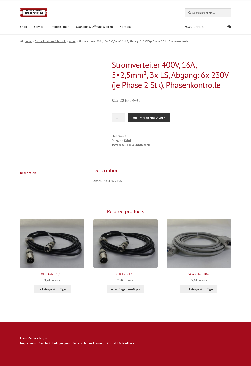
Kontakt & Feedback (120, 343)
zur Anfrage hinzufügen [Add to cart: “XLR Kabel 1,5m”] (52, 289)
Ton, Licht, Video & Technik (50, 41)
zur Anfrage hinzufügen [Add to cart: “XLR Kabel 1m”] (125, 289)
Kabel (72, 41)
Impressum (28, 343)
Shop (23, 27)
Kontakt (125, 27)
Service (38, 27)
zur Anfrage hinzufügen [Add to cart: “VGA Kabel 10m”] (199, 289)
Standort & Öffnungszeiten (94, 27)
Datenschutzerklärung (88, 343)
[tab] (52, 173)
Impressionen (59, 27)
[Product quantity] (118, 117)
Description (28, 173)
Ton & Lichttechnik (138, 145)
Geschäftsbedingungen (54, 343)
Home (28, 41)
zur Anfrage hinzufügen (149, 118)
